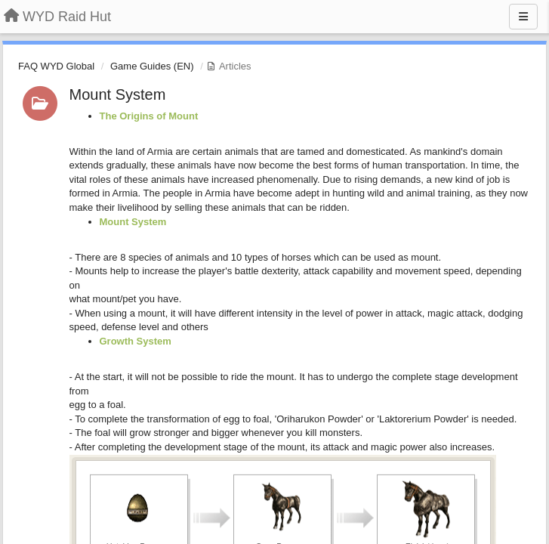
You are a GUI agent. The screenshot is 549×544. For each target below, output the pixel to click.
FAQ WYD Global (56, 66)
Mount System (117, 94)
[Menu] (523, 16)
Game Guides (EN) (152, 66)
